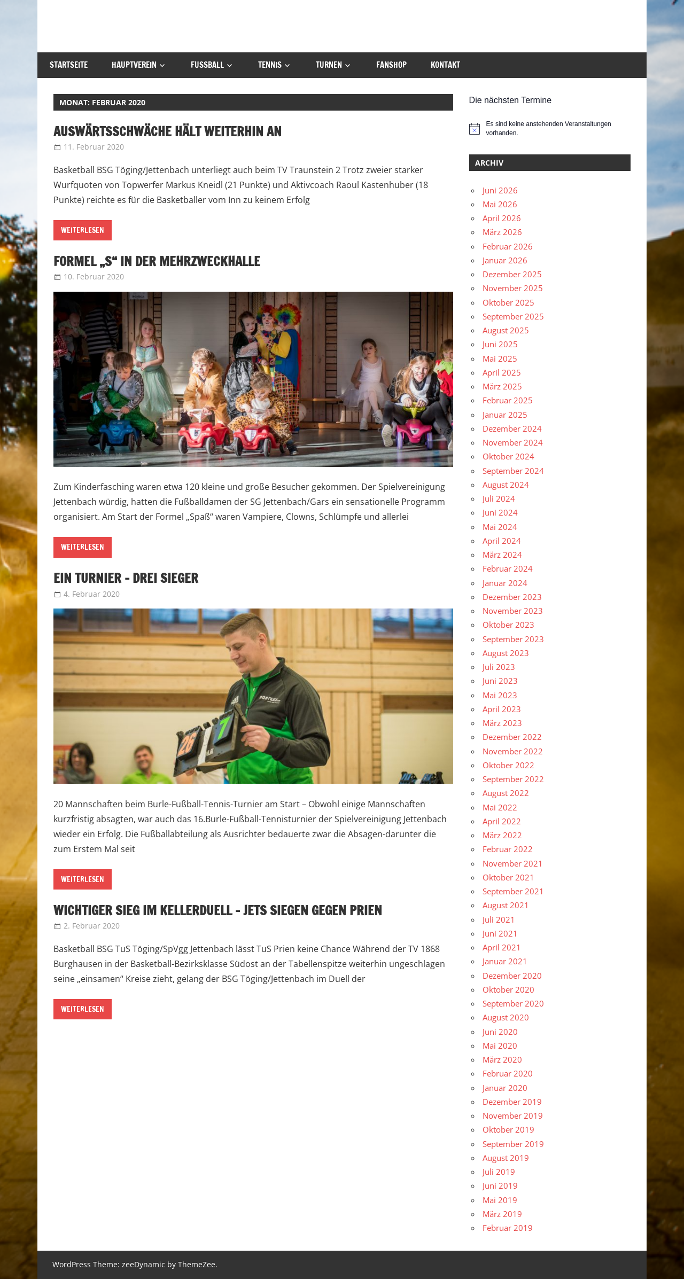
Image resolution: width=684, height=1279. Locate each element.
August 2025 (506, 330)
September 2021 (513, 891)
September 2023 (513, 639)
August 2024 (506, 484)
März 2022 (502, 835)
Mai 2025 (500, 358)
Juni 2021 (500, 933)
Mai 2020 (500, 1045)
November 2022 (513, 751)
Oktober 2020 (508, 989)
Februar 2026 (508, 246)
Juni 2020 (500, 1031)
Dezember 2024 (512, 428)
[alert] (550, 128)
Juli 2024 (499, 498)
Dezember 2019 (512, 1101)
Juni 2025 (500, 344)
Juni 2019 (500, 1185)
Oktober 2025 (508, 302)
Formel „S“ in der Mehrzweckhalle (156, 261)
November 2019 (513, 1115)
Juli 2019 (499, 1171)
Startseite (69, 65)
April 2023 (502, 709)
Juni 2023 (500, 680)
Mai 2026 (500, 204)
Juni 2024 (500, 512)
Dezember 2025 (512, 274)
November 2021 (513, 863)
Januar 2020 (505, 1087)
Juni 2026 (500, 190)
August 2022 (506, 792)
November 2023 (513, 610)
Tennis (270, 65)
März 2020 (502, 1059)
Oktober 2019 (508, 1129)
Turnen (329, 65)
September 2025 (513, 316)
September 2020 (513, 1003)
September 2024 (513, 470)
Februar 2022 (508, 849)
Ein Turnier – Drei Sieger (125, 578)
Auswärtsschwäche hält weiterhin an (167, 131)
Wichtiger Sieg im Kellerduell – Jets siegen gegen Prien (217, 910)
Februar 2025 (508, 400)
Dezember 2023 (512, 596)
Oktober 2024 (508, 456)
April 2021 (502, 947)
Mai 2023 (500, 695)
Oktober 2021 (508, 877)
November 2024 (513, 442)
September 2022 (513, 779)
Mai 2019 (500, 1200)
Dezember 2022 (512, 736)
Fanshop (391, 65)
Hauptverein (134, 65)
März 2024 (502, 554)
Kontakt (445, 65)
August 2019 (506, 1157)
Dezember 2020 (512, 975)
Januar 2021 (505, 961)
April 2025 (502, 372)
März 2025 (502, 386)
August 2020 (506, 1017)
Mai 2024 (500, 526)
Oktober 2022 (508, 765)
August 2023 (506, 653)
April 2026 (502, 218)
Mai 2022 (500, 807)
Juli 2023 (499, 666)
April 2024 (502, 540)
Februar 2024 (508, 568)
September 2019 (513, 1143)
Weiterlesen (82, 230)
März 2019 (502, 1213)
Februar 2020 (508, 1073)
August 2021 (506, 905)
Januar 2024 (505, 583)
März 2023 (502, 723)
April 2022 (502, 821)
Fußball (207, 65)
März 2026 (502, 232)
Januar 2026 (505, 260)
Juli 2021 (499, 919)
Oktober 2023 (508, 624)
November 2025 (513, 288)
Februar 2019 (508, 1227)
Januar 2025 (505, 414)
